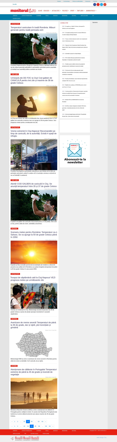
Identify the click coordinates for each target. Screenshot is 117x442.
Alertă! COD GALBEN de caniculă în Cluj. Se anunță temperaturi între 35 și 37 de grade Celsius (34, 185)
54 (42, 421)
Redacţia (59, 1)
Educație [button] (46, 11)
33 (24, 421)
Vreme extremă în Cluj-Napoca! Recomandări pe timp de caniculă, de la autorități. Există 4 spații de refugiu (34, 133)
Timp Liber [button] (80, 11)
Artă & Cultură (84, 15)
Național (74, 15)
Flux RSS (15, 4)
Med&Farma (64, 15)
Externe (14, 366)
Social (47, 15)
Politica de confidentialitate (77, 1)
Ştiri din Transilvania (27, 15)
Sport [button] (72, 11)
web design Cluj (101, 437)
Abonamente (87, 1)
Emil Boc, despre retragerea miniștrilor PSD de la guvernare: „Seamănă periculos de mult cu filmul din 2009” (74, 108)
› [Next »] (45, 421)
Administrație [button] (90, 11)
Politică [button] (65, 11)
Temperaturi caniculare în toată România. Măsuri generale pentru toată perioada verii (33, 28)
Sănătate (15, 15)
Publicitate (95, 1)
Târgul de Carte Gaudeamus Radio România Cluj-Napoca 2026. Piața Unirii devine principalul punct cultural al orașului (74, 47)
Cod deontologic (66, 1)
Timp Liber (14, 74)
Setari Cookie (102, 1)
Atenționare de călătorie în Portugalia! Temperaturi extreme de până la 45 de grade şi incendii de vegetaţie (34, 372)
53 (38, 421)
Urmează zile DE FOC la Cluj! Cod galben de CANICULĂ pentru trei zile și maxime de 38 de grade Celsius (32, 80)
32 (24, 426)
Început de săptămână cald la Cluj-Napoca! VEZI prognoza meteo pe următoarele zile (33, 278)
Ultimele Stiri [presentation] (64, 23)
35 (31, 421)
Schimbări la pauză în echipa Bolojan (73, 53)
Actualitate (15, 24)
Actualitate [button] (56, 11)
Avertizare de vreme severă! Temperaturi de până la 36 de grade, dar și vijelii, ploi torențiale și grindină (33, 325)
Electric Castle (16, 18)
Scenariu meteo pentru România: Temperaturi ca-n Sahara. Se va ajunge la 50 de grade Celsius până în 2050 (34, 234)
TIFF (93, 15)
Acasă (40, 11)
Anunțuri (55, 15)
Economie (38, 15)
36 (39, 426)
